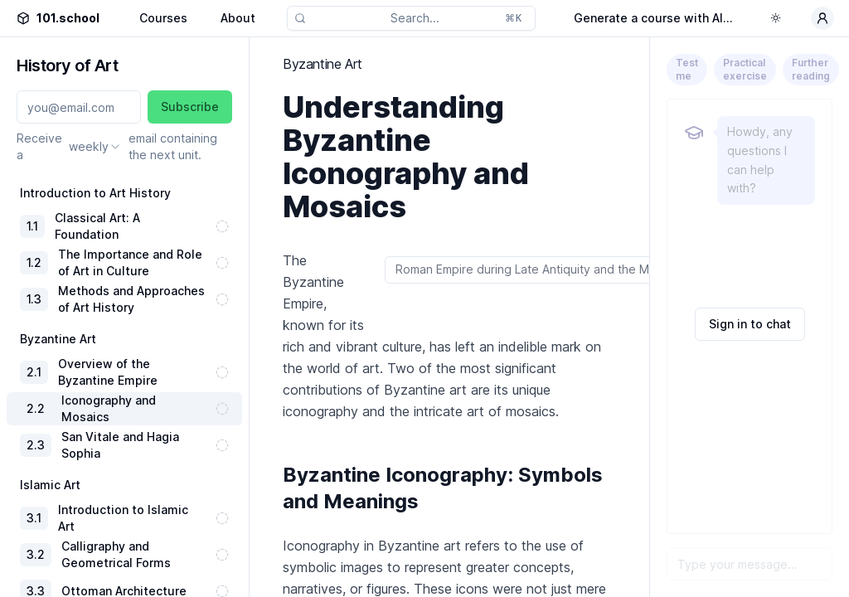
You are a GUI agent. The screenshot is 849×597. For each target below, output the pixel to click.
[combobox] (95, 146)
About (238, 18)
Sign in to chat (750, 324)
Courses (163, 18)
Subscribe (190, 107)
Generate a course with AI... (653, 18)
